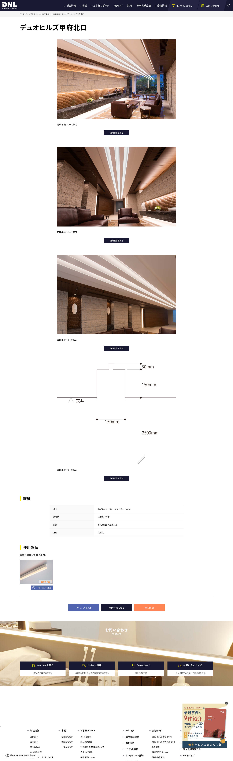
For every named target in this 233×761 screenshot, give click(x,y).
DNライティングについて (162, 736)
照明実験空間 (144, 5)
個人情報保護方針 (192, 749)
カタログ (118, 5)
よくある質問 (86, 736)
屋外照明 (34, 741)
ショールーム (144, 665)
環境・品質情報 (158, 757)
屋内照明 (149, 607)
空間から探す (67, 736)
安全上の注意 (86, 752)
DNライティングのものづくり (163, 741)
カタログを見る (45, 665)
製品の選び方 (86, 741)
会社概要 (156, 747)
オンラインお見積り (135, 755)
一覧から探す (67, 747)
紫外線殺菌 (35, 747)
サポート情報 (94, 665)
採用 (129, 5)
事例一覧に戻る (116, 607)
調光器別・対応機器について (92, 747)
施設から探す (67, 741)
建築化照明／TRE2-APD (33, 555)
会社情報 (162, 5)
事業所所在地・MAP (160, 752)
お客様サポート (101, 5)
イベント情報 (132, 749)
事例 (84, 5)
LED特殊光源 (36, 752)
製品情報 (71, 5)
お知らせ (130, 742)
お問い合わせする (193, 665)
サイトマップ (189, 755)
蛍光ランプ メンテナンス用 (41, 757)
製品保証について (88, 757)
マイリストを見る (84, 607)
